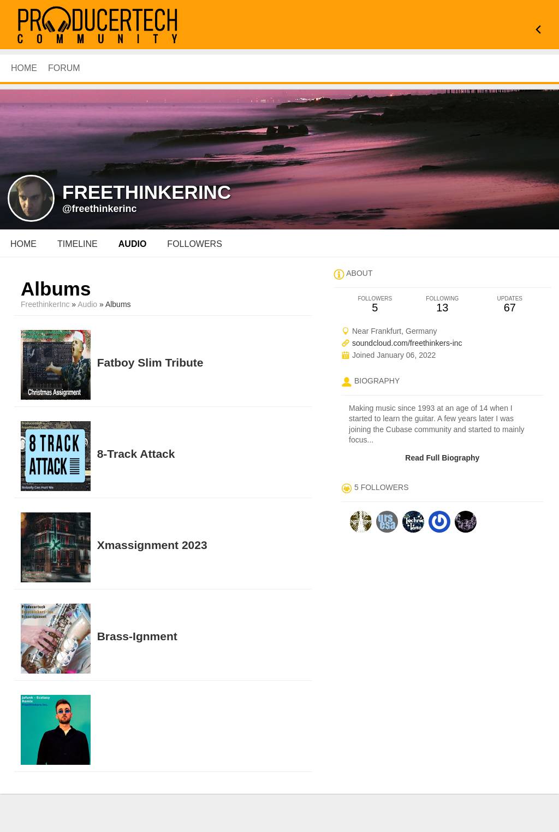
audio (132, 244)
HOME (24, 68)
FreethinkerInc (45, 304)
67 (509, 305)
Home (23, 244)
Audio (87, 304)
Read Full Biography (442, 457)
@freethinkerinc (99, 208)
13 (442, 305)
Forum (64, 68)
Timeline (77, 244)
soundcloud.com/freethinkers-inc (407, 343)
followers (194, 244)
